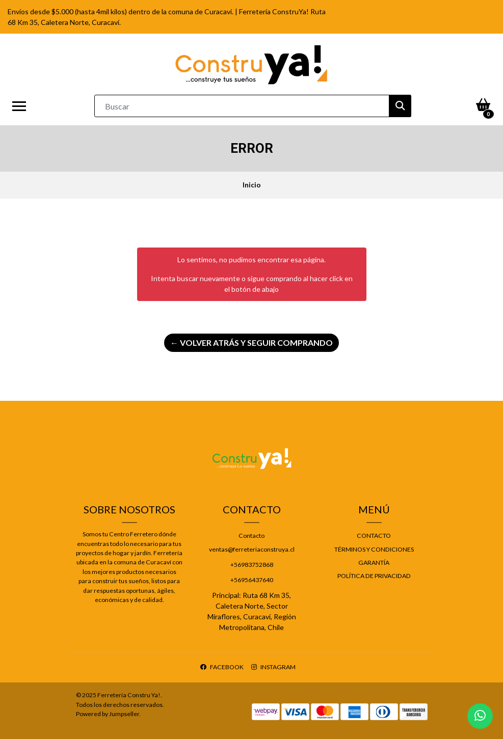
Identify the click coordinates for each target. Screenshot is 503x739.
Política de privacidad (374, 576)
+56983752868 (251, 564)
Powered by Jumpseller (107, 714)
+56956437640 (251, 580)
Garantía (373, 562)
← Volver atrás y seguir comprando (251, 342)
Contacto (251, 535)
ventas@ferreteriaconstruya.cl (252, 549)
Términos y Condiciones (374, 549)
